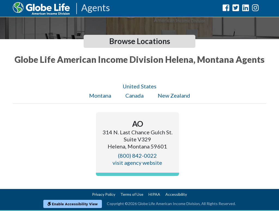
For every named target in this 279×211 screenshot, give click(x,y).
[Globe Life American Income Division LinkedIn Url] (245, 8)
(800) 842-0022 (137, 155)
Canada (134, 95)
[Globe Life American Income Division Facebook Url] (226, 8)
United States (139, 86)
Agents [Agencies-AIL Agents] (95, 8)
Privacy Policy (103, 194)
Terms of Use (131, 194)
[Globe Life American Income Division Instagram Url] (255, 8)
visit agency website (137, 162)
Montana (100, 95)
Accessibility (176, 194)
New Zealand (174, 95)
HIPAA (154, 194)
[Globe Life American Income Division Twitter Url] (235, 8)
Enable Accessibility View (72, 204)
